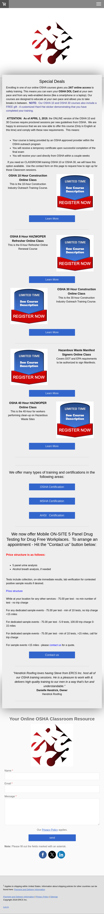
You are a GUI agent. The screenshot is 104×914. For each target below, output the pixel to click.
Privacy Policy (50, 829)
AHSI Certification (52, 515)
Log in (6, 907)
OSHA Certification (52, 487)
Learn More (52, 218)
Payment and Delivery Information (29, 889)
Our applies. (52, 829)
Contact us (52, 655)
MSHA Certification (52, 501)
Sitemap (54, 897)
